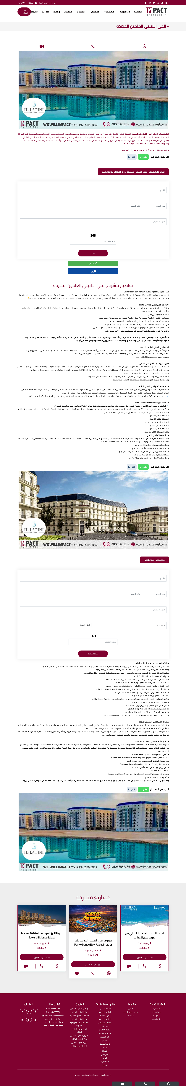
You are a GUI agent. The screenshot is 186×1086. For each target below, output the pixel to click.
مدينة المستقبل (104, 1033)
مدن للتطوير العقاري (79, 1039)
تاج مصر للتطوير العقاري (79, 1015)
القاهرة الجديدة (105, 1019)
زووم (93, 271)
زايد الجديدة (104, 1037)
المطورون (79, 12)
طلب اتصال (26, 11)
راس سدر (105, 1054)
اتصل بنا (45, 12)
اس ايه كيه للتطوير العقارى (79, 1031)
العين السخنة (105, 1015)
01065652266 (25, 3)
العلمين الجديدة (105, 1012)
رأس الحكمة (105, 1044)
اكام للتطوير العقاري (79, 1012)
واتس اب (143, 157)
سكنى (130, 1008)
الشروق (105, 1040)
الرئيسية (136, 12)
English (34, 12)
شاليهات (130, 1015)
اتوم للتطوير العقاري (79, 1019)
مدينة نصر (105, 1047)
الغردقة (105, 1051)
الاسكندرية (105, 1061)
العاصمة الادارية (104, 1008)
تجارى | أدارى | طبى (130, 1012)
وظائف (56, 12)
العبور (105, 1058)
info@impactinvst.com (45, 3)
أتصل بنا (131, 157)
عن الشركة (156, 1012)
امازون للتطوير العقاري (79, 1035)
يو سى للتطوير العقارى (79, 1008)
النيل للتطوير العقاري (79, 1046)
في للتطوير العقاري (79, 1042)
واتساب (93, 263)
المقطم (105, 1065)
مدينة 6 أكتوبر (105, 1030)
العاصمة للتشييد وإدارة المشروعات (79, 1024)
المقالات (67, 12)
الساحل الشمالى (104, 1022)
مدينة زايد (105, 1026)
